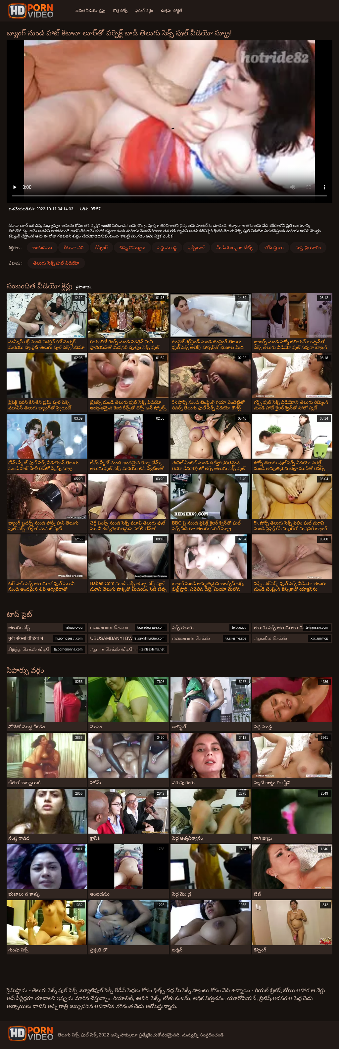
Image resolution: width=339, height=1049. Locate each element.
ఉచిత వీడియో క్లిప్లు (90, 10)
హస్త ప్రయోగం (308, 247)
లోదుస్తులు (274, 247)
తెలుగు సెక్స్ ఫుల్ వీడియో (56, 263)
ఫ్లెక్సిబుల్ (196, 247)
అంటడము (42, 247)
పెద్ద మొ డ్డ (166, 247)
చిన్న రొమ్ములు (133, 247)
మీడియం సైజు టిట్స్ (235, 247)
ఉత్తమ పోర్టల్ (171, 10)
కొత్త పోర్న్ (120, 10)
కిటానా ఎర (73, 247)
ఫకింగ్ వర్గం (144, 10)
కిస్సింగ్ (101, 247)
